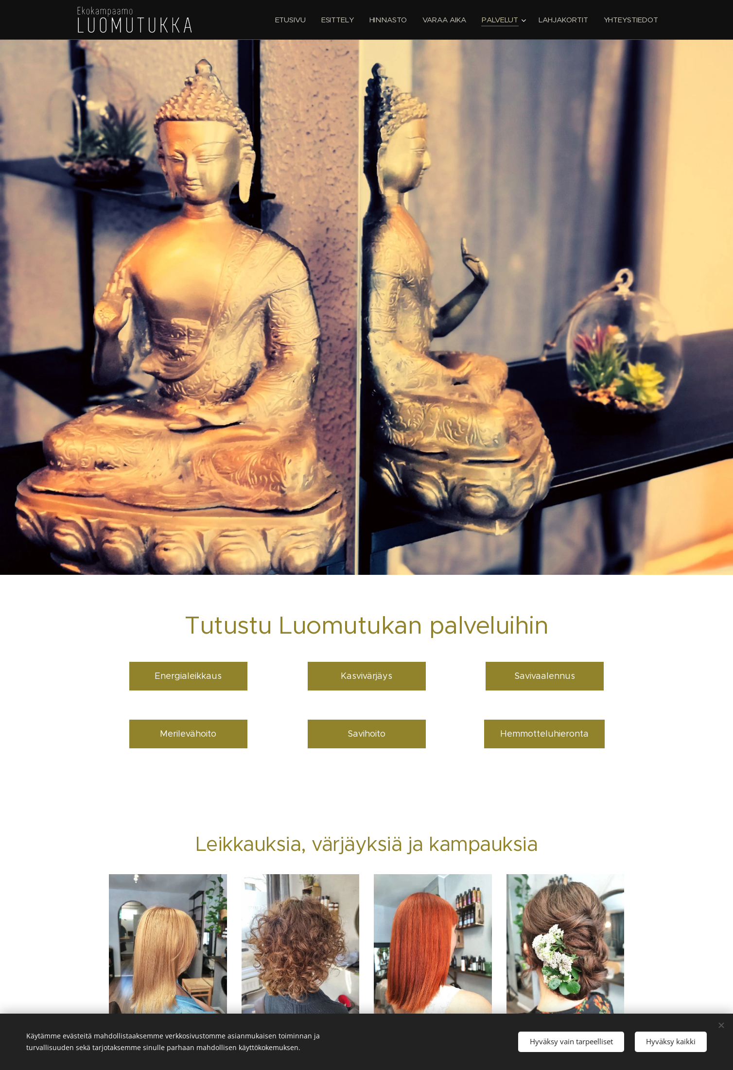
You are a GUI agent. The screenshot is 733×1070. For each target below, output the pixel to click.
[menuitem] (289, 20)
